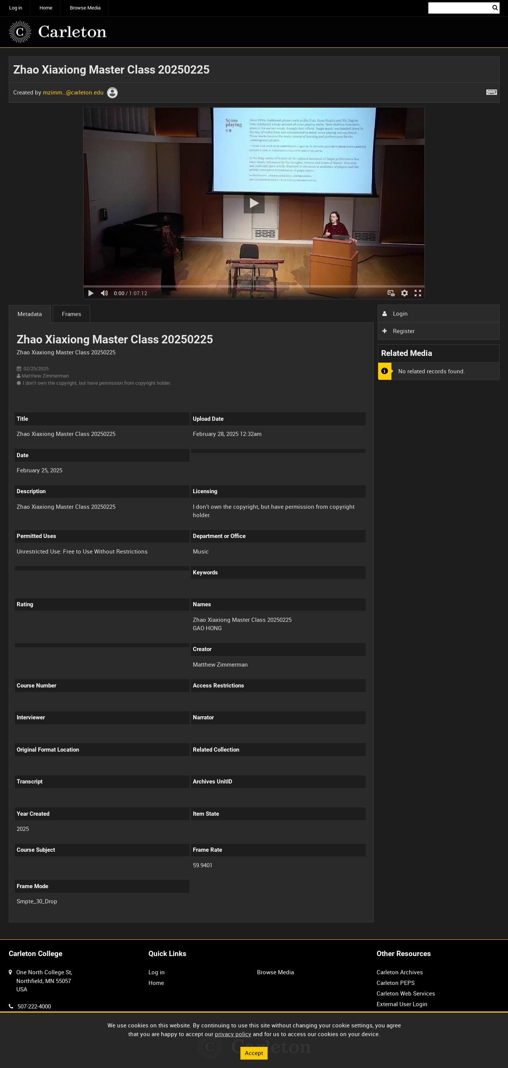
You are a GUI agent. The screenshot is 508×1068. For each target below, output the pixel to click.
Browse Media (85, 8)
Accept (254, 1053)
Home (45, 8)
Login (394, 313)
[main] (254, 494)
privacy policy (233, 1034)
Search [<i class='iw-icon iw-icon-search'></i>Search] (495, 7)
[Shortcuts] (491, 91)
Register (398, 331)
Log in (15, 8)
